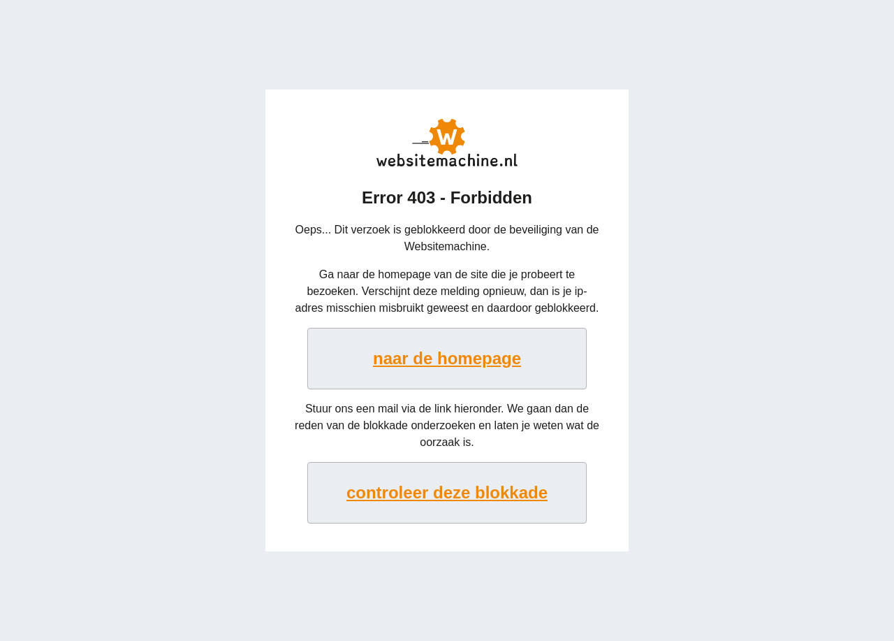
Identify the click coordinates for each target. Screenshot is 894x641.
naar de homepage (447, 358)
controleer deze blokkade (447, 492)
